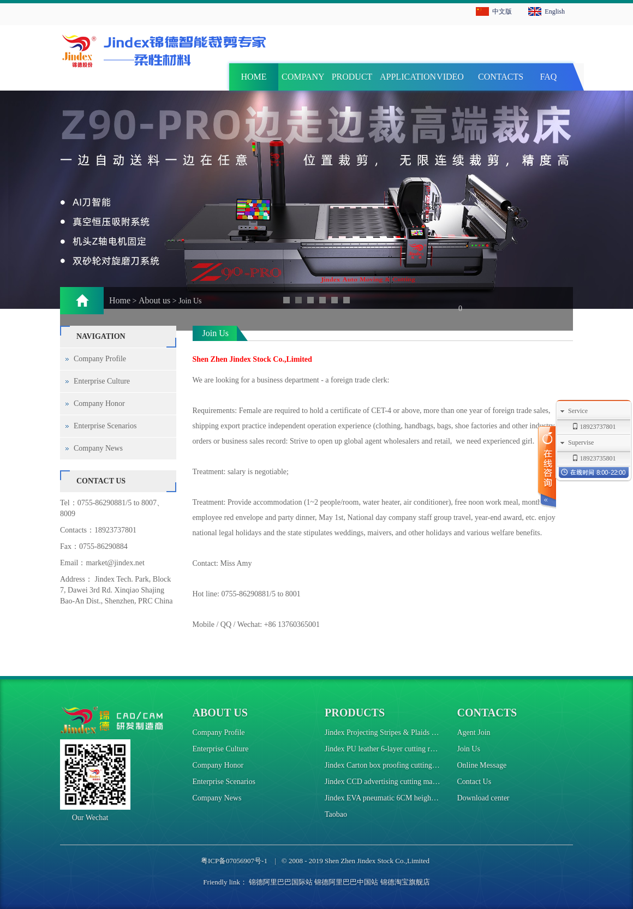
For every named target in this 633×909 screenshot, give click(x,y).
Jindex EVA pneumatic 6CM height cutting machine (404, 798)
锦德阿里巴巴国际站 (281, 882)
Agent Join (474, 732)
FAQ (548, 76)
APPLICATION (403, 76)
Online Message (482, 765)
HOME (253, 76)
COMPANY (303, 76)
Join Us (468, 749)
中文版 (502, 11)
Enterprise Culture (102, 381)
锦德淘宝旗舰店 (405, 882)
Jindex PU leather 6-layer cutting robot (384, 749)
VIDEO (450, 76)
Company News (98, 448)
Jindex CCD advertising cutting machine (387, 782)
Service (578, 411)
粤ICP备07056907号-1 (234, 861)
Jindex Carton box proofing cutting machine (392, 765)
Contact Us (474, 782)
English (555, 11)
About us (154, 300)
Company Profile (100, 359)
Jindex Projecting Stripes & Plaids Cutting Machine (404, 732)
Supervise (581, 442)
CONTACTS (500, 76)
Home (119, 300)
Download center (483, 798)
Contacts (487, 713)
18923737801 (115, 530)
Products (355, 713)
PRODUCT (352, 76)
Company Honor (99, 403)
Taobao (336, 814)
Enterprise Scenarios (105, 426)
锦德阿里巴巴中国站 (346, 882)
